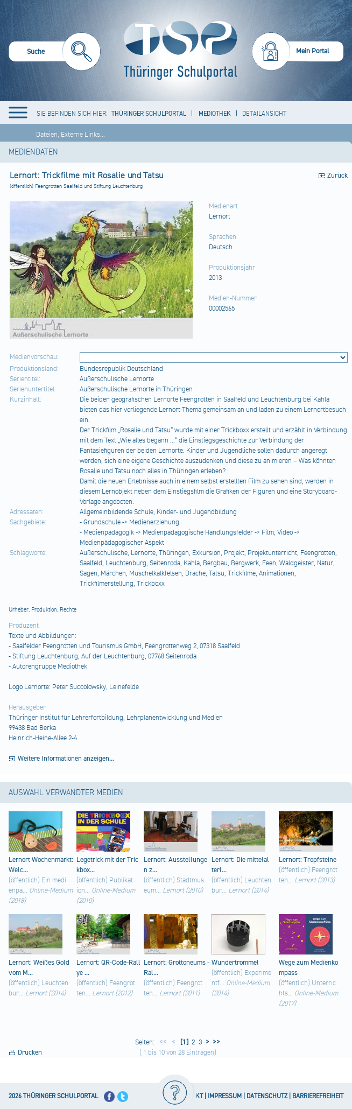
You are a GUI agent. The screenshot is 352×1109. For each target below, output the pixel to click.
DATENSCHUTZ (267, 1096)
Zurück (337, 175)
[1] (183, 1042)
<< (163, 1042)
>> (214, 1042)
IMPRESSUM (225, 1096)
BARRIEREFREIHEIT (317, 1096)
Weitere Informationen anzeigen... (66, 758)
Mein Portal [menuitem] (312, 51)
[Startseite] (177, 50)
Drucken (30, 1052)
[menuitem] (55, 53)
